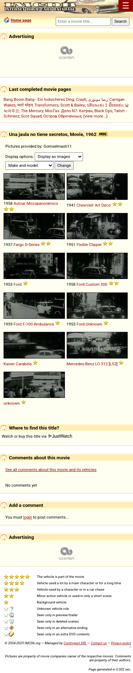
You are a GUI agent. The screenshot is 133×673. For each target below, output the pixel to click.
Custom (92, 284)
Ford (17, 284)
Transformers (46, 105)
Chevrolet (85, 205)
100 (29, 324)
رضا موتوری (97, 99)
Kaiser (9, 363)
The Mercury (32, 110)
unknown (12, 403)
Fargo (18, 244)
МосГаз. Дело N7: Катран (68, 110)
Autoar (19, 203)
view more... (95, 116)
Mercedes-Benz (80, 363)
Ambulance (44, 324)
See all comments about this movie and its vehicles (50, 469)
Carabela (24, 363)
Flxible (82, 244)
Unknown (93, 324)
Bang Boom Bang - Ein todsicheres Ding (39, 99)
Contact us (99, 643)
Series (33, 244)
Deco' (106, 205)
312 (104, 363)
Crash (81, 99)
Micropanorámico (42, 203)
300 (104, 284)
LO (97, 363)
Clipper (95, 244)
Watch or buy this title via (37, 436)
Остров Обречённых (62, 116)
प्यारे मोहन (25, 105)
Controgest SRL (75, 643)
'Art (97, 205)
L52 (113, 363)
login (27, 517)
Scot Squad (31, 116)
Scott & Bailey (72, 105)
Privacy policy (121, 643)
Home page (21, 20)
